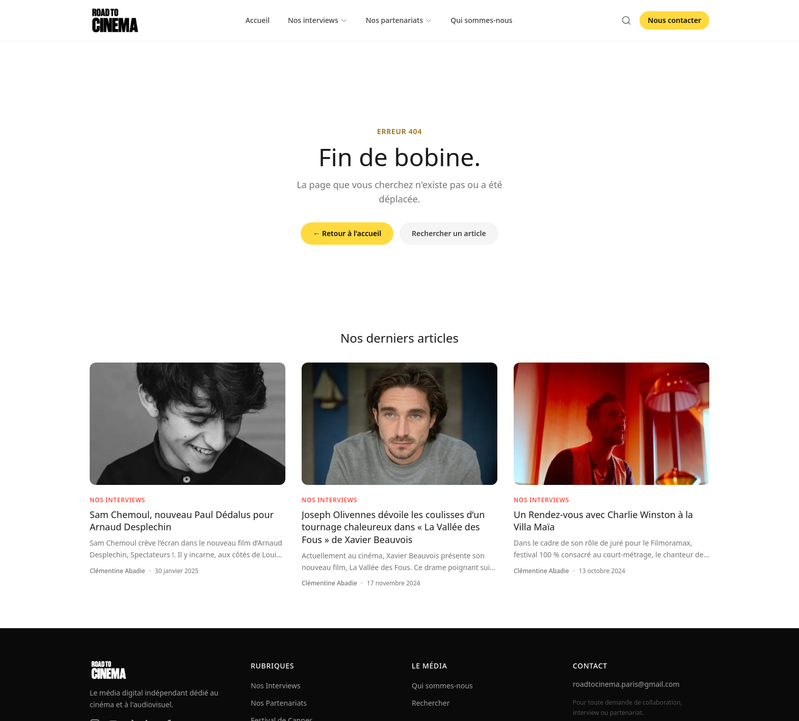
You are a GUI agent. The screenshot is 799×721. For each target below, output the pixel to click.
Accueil (258, 20)
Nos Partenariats (279, 703)
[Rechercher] (626, 20)
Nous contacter (674, 20)
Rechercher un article (449, 233)
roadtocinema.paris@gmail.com (626, 684)
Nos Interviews (276, 685)
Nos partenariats (399, 20)
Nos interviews (318, 20)
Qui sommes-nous (481, 20)
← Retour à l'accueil (347, 233)
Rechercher (430, 703)
